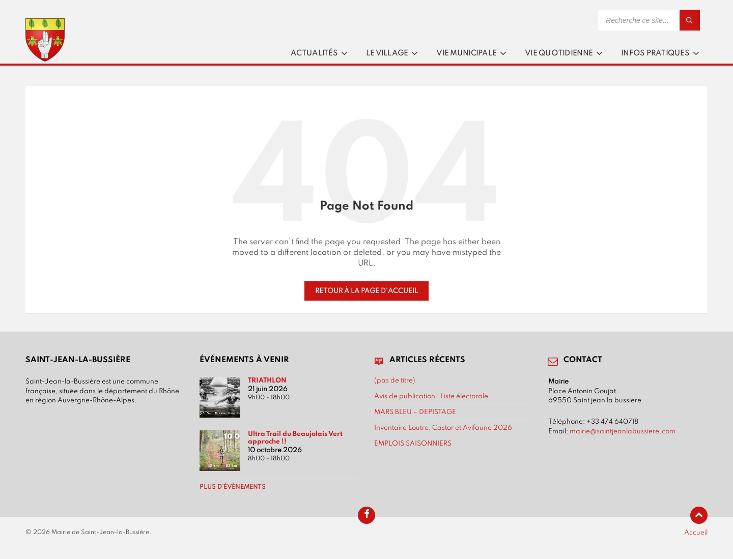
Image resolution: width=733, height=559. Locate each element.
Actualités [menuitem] (314, 53)
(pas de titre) (394, 380)
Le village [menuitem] (387, 53)
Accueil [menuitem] (696, 532)
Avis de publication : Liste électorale (431, 396)
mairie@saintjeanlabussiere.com (622, 431)
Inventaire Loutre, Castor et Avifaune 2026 (443, 427)
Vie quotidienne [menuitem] (559, 53)
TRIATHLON (267, 380)
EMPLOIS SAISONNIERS (413, 443)
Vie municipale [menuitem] (466, 53)
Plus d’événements (233, 487)
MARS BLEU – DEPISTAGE (415, 412)
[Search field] (649, 20)
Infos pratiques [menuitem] (655, 53)
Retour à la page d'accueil (366, 291)
